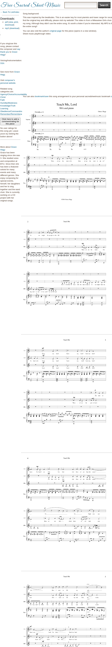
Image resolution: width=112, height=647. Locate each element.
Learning (4, 108)
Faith (2, 100)
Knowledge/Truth (8, 106)
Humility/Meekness (8, 103)
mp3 (7, 28)
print (16, 22)
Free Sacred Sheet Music (30, 5)
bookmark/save (42, 96)
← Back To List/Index (9, 12)
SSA (2, 63)
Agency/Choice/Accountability (13, 94)
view (11, 22)
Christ (3, 97)
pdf (6, 22)
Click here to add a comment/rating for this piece (10, 121)
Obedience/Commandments (12, 111)
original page (55, 31)
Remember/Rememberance (12, 114)
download (9, 25)
